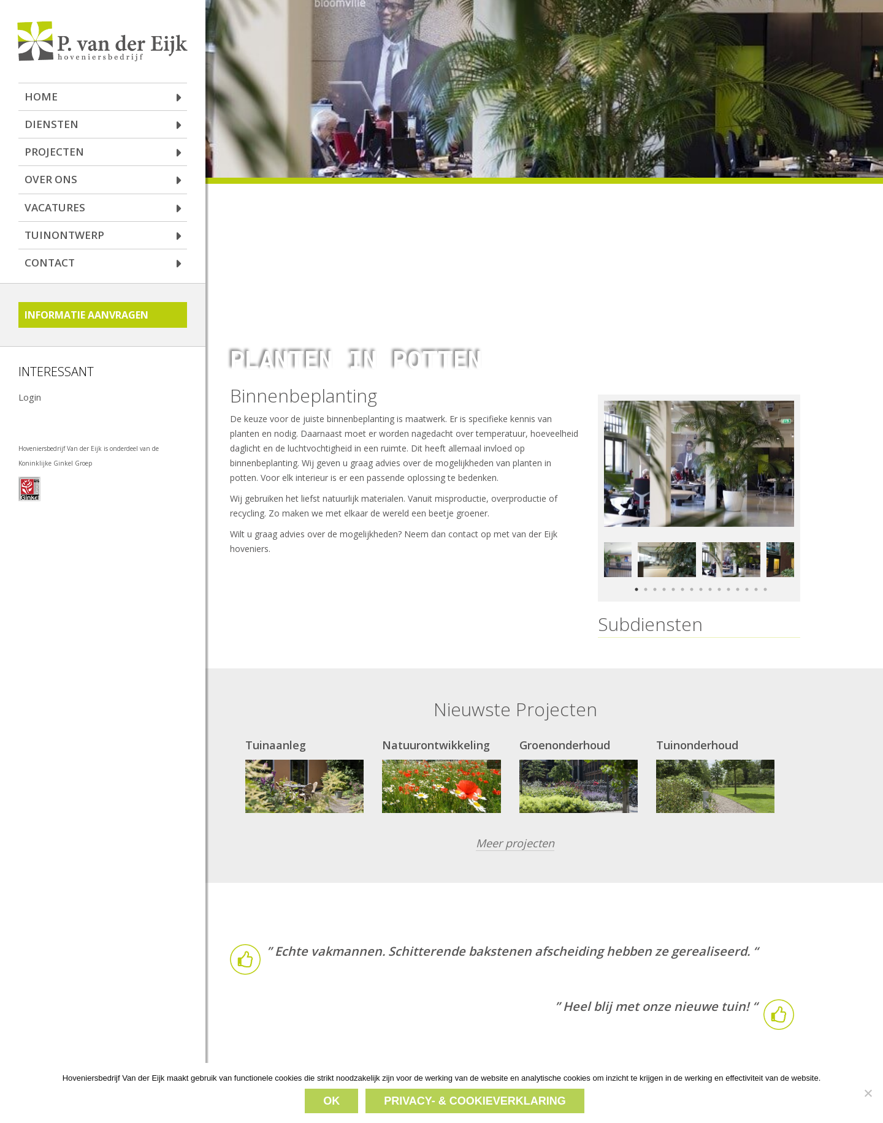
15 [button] (763, 573)
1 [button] (635, 573)
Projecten (54, 152)
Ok (331, 1101)
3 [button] (653, 573)
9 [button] (708, 573)
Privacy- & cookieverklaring (475, 1101)
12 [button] (736, 573)
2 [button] (644, 573)
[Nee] (868, 1093)
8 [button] (699, 573)
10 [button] (717, 573)
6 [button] (681, 573)
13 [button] (745, 573)
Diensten (51, 124)
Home (41, 96)
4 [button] (662, 573)
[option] (699, 450)
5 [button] (671, 573)
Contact (50, 262)
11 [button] (727, 573)
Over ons (51, 179)
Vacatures (55, 207)
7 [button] (690, 573)
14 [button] (754, 573)
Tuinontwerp (64, 235)
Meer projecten (515, 829)
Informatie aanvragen (86, 315)
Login (29, 397)
